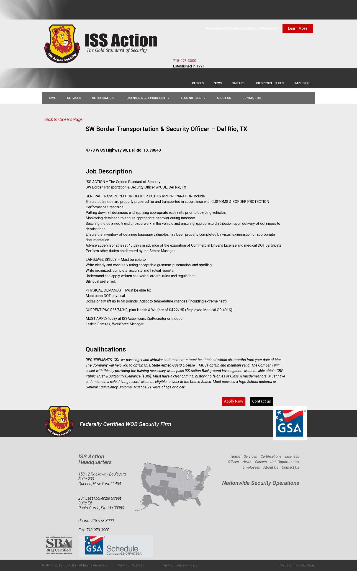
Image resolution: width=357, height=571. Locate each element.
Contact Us (251, 98)
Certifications (103, 98)
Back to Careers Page (63, 119)
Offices (198, 83)
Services (74, 98)
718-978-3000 (184, 61)
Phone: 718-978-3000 (96, 520)
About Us (224, 98)
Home (52, 98)
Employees (302, 83)
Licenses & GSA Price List (148, 98)
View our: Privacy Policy (180, 565)
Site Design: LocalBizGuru (297, 565)
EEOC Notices (193, 98)
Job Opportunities (269, 83)
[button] (233, 401)
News (218, 83)
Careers (238, 83)
